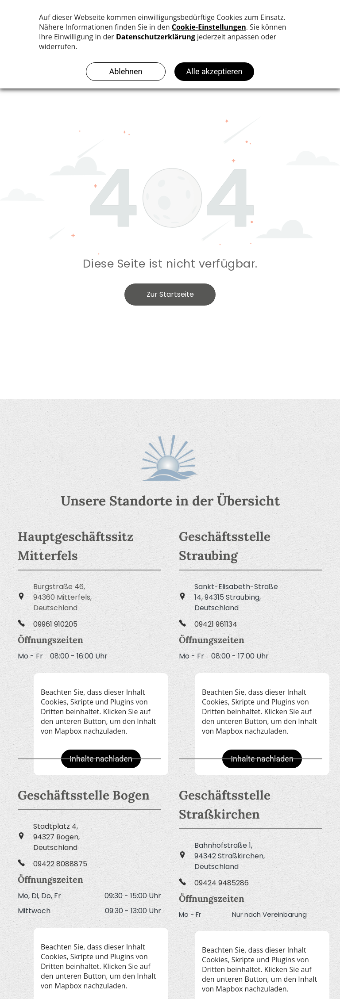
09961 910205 (55, 624)
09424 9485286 (221, 883)
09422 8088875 (60, 864)
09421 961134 (215, 624)
